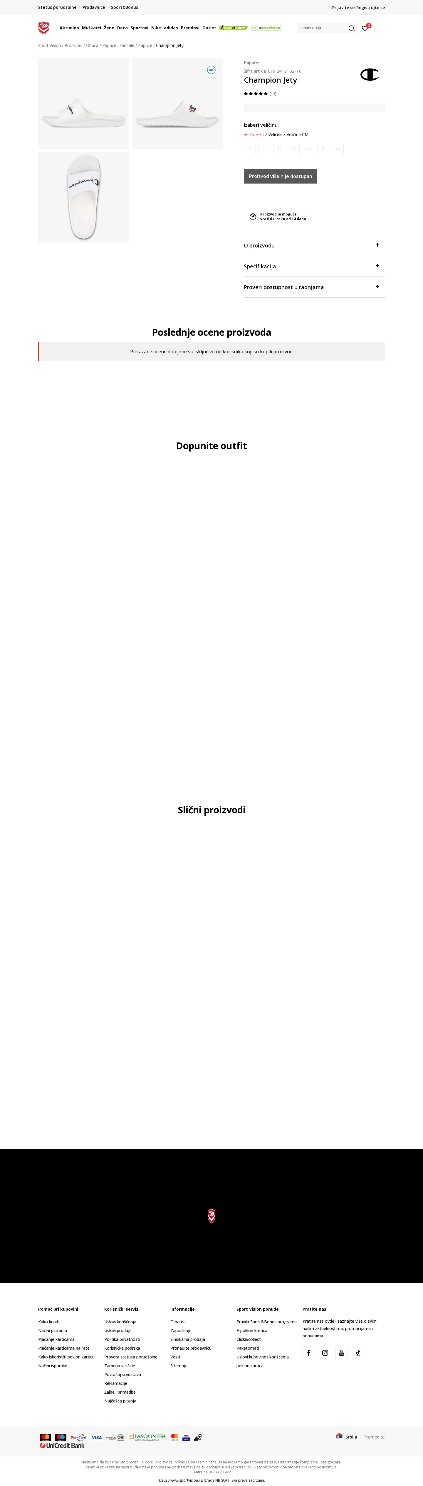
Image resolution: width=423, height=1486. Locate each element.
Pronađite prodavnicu (191, 1348)
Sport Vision (49, 45)
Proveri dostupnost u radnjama (311, 287)
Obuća (92, 45)
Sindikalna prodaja (187, 1339)
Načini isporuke (52, 1365)
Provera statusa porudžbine (130, 1357)
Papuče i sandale (118, 45)
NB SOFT (222, 1480)
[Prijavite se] (365, 27)
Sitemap (178, 1365)
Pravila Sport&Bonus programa (266, 1321)
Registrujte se (370, 7)
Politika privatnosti (122, 1339)
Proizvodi (73, 45)
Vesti (175, 1357)
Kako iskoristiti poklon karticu (66, 1357)
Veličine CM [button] (297, 134)
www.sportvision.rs (186, 1480)
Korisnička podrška (122, 1348)
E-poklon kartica (251, 1330)
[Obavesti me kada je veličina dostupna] (250, 149)
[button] (327, 28)
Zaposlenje (181, 1330)
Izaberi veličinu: (261, 125)
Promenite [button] (374, 1437)
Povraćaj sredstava (122, 1374)
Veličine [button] (275, 134)
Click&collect (248, 1339)
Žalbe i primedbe (120, 1392)
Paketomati (247, 1348)
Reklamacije (115, 1383)
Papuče (145, 45)
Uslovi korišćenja (120, 1321)
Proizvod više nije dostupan (280, 176)
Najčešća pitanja (120, 1401)
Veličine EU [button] (254, 134)
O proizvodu (311, 245)
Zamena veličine (119, 1365)
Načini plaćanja (52, 1330)
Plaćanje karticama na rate (64, 1348)
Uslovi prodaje (118, 1330)
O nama (178, 1321)
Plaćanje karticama (56, 1339)
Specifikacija (311, 266)
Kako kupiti (48, 1321)
